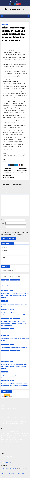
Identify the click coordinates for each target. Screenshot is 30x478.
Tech (3, 257)
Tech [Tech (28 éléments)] (19, 457)
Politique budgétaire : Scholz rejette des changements (12, 331)
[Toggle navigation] (14, 16)
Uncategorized (5, 24)
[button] (26, 16)
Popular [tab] (11, 276)
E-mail (3, 223)
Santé (3, 260)
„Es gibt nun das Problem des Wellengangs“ (12, 415)
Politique (4, 247)
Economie (4, 250)
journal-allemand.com (15, 9)
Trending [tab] (18, 276)
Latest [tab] (5, 276)
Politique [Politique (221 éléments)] (7, 457)
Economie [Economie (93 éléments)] (14, 457)
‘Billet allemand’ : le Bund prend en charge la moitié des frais (14, 347)
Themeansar (4, 470)
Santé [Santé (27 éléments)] (21, 457)
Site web (3, 227)
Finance (4, 254)
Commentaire (5, 193)
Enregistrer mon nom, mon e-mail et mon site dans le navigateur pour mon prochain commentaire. (14, 233)
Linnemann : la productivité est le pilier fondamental (21, 170)
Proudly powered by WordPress (9, 468)
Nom (2, 219)
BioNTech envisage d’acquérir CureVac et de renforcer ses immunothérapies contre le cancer (13, 34)
